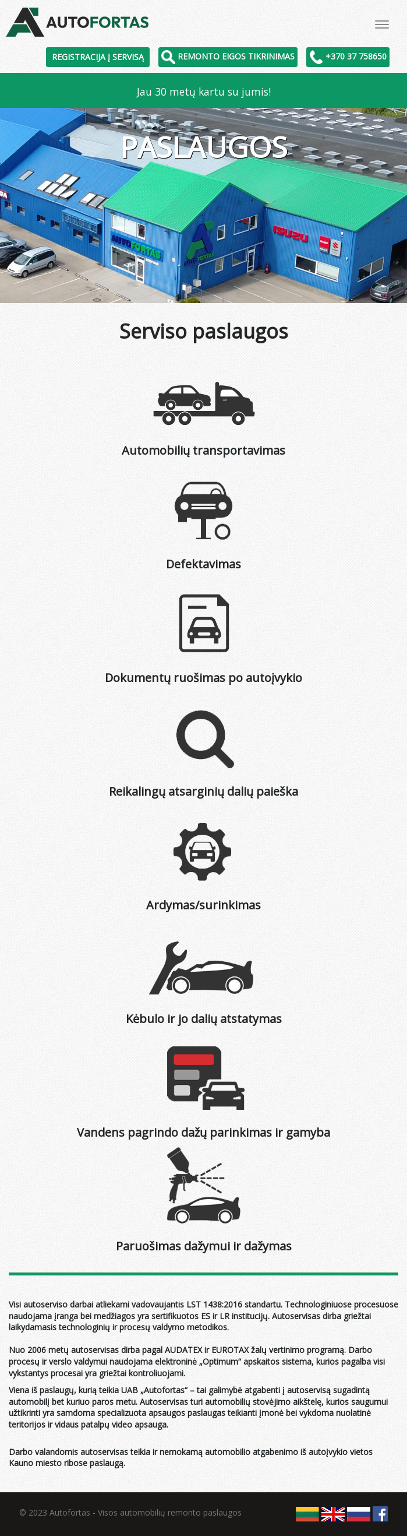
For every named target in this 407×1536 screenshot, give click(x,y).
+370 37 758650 (348, 56)
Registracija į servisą (98, 56)
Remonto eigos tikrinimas (228, 56)
